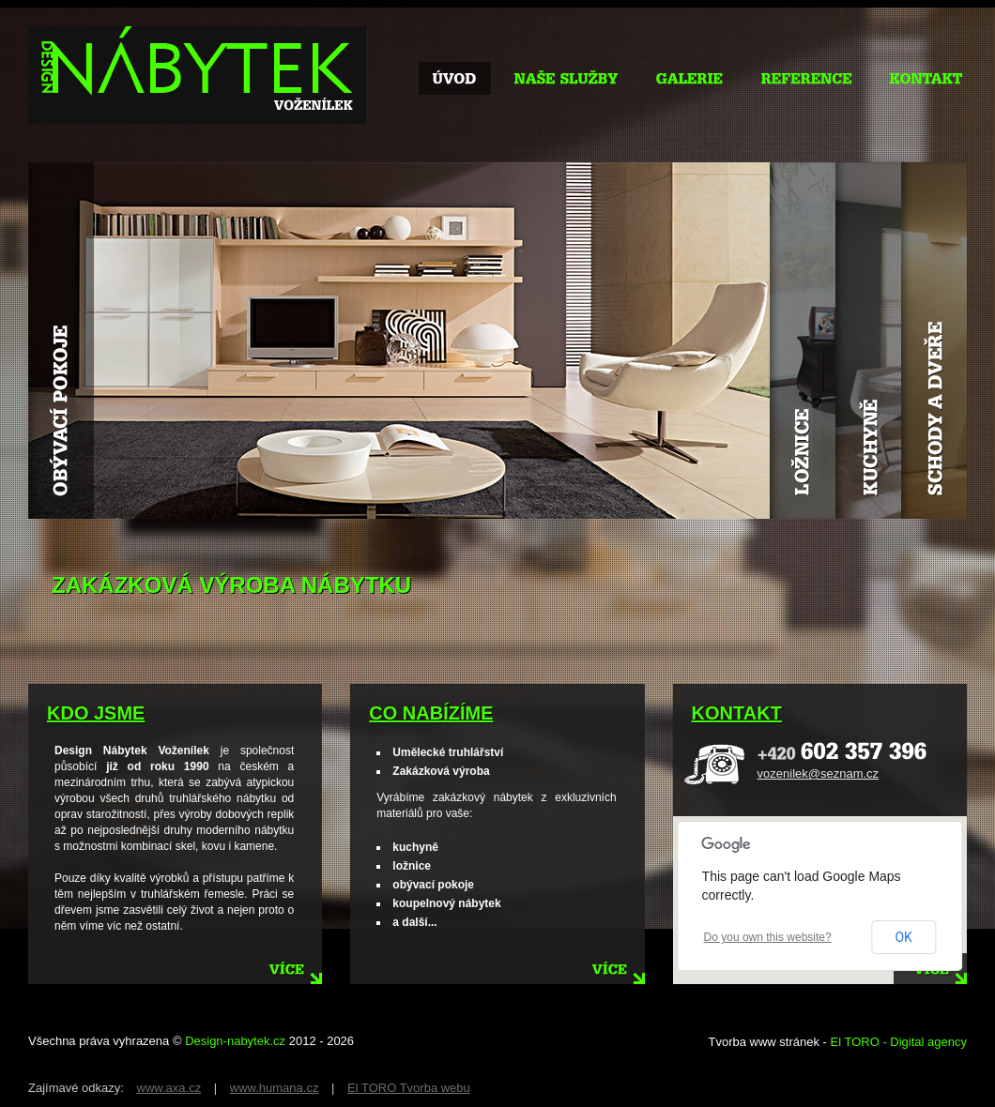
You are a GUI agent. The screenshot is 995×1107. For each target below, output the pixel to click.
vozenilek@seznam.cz (819, 773)
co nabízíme (431, 713)
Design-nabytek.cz (235, 1041)
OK (903, 937)
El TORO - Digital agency (899, 1042)
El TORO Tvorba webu (408, 1088)
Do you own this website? (768, 937)
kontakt (737, 713)
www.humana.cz (274, 1088)
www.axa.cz (169, 1088)
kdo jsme (96, 713)
